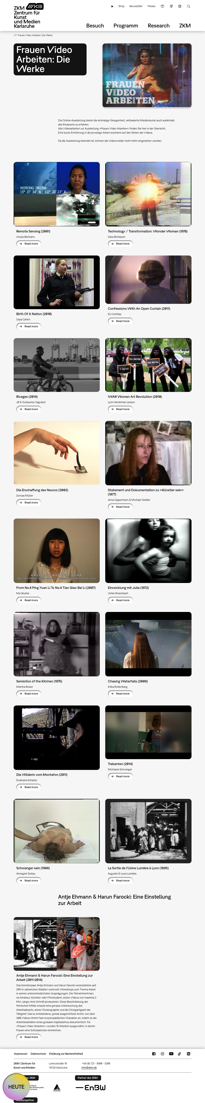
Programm (126, 25)
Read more (31, 243)
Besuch (95, 25)
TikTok (180, 1053)
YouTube (171, 1053)
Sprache (180, 6)
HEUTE (16, 1086)
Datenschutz (38, 1053)
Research (159, 25)
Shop (121, 6)
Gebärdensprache (171, 6)
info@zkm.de (89, 1067)
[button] (147, 75)
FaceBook (154, 1053)
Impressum (20, 1053)
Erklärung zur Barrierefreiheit (66, 1053)
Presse (151, 6)
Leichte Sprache (162, 6)
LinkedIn (189, 1053)
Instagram (162, 1053)
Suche (189, 6)
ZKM (185, 25)
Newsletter (136, 6)
